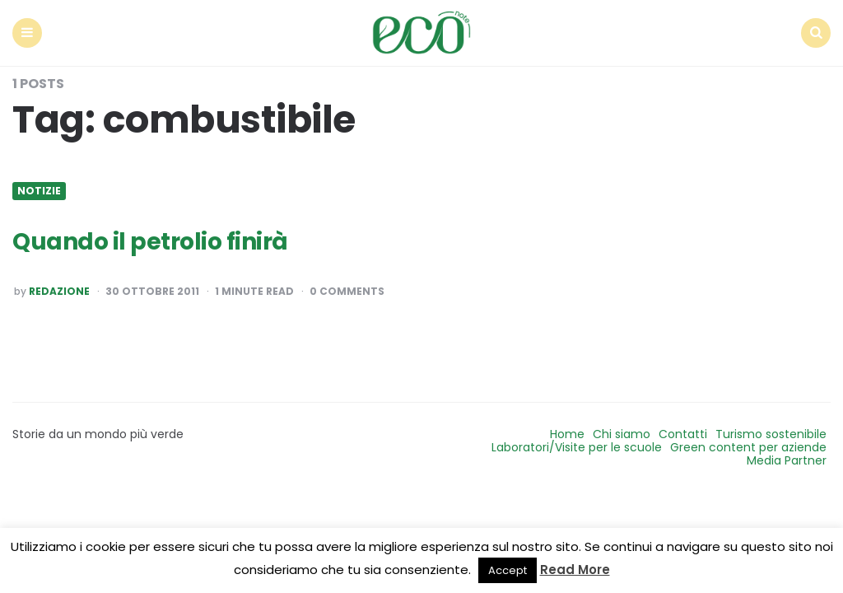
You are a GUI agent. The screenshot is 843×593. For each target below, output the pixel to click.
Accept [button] (507, 570)
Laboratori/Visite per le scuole (576, 447)
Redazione (59, 291)
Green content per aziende (748, 447)
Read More (575, 569)
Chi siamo (621, 434)
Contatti (683, 434)
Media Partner (787, 460)
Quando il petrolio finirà (150, 242)
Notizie (39, 191)
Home (567, 434)
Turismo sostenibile (771, 434)
